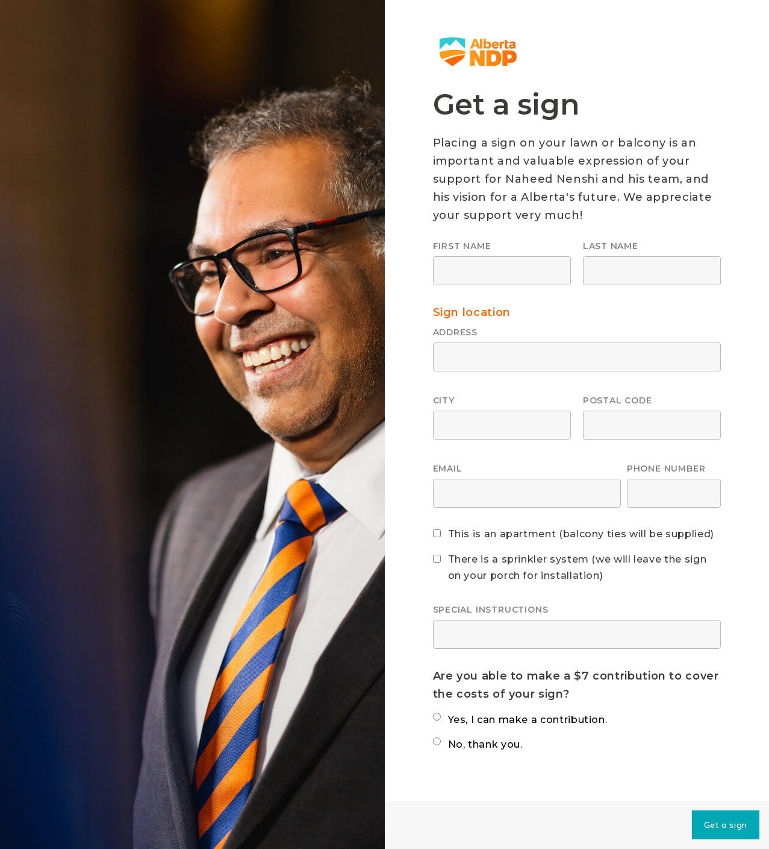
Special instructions (491, 609)
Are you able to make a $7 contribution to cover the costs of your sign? (576, 685)
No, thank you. (485, 744)
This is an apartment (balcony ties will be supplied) (581, 534)
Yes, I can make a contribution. (528, 719)
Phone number (666, 468)
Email (447, 468)
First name (462, 246)
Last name (610, 246)
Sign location (472, 312)
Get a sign (725, 824)
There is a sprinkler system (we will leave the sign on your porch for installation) (577, 567)
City (444, 400)
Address (455, 332)
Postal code (617, 400)
